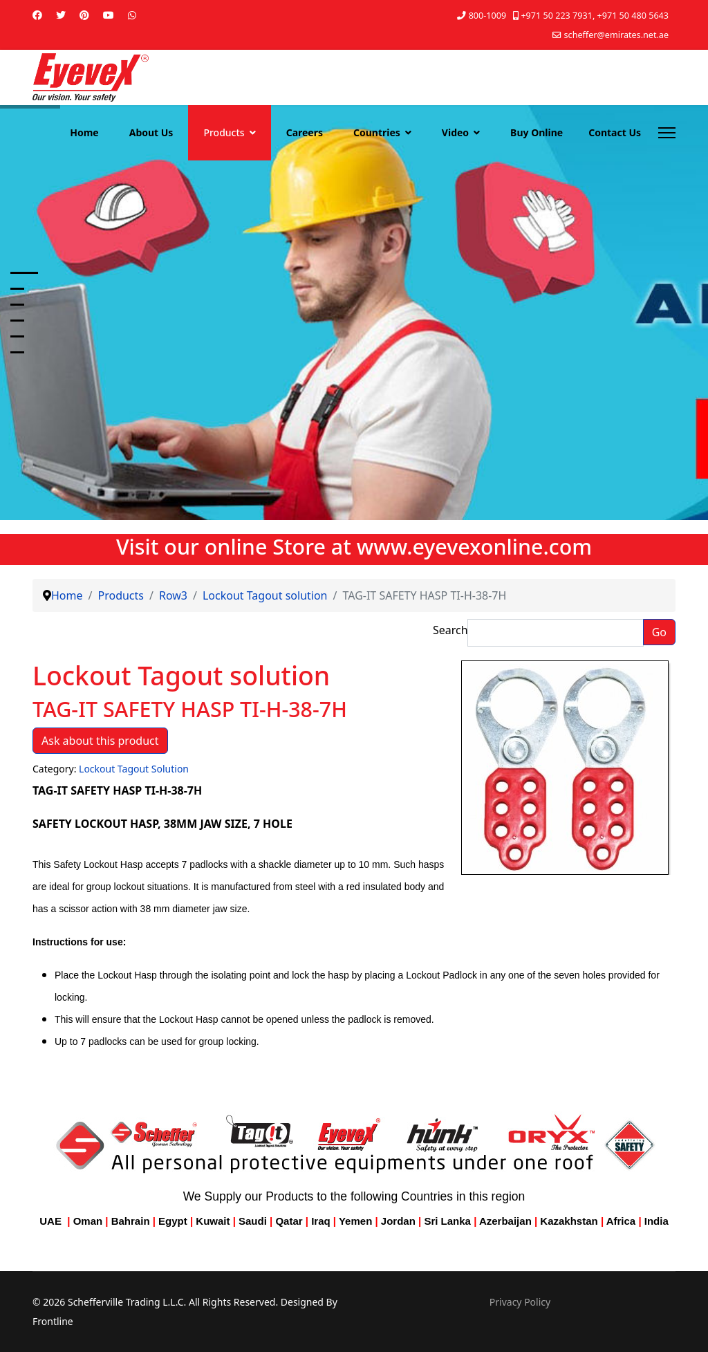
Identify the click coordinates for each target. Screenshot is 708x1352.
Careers (304, 132)
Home (84, 132)
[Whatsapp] (132, 14)
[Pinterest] (84, 14)
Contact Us (614, 132)
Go (659, 632)
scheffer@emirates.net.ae (616, 35)
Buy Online (536, 132)
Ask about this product (100, 740)
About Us (151, 132)
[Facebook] (37, 14)
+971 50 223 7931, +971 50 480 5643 (595, 15)
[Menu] (667, 132)
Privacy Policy (520, 1301)
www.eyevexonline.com (474, 546)
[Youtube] (108, 14)
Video (455, 132)
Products (223, 132)
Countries (376, 132)
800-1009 (487, 15)
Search (450, 630)
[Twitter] (61, 14)
